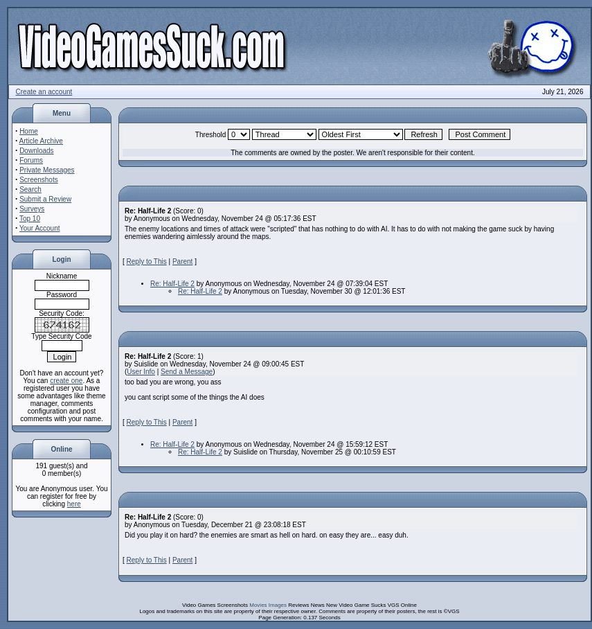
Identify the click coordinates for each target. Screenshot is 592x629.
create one (66, 380)
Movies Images (268, 605)
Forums (31, 160)
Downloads (36, 150)
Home (28, 131)
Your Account (39, 228)
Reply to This (147, 261)
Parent (182, 261)
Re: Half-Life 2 (172, 283)
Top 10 (29, 218)
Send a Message (187, 371)
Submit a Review (45, 199)
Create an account (44, 92)
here (74, 504)
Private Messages (46, 170)
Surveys (31, 209)
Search (30, 189)
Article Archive (41, 141)
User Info (141, 371)
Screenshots (38, 180)
